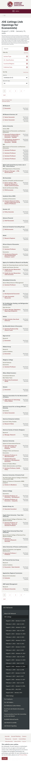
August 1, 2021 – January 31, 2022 (15, 647)
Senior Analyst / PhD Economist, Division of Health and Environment (12, 184)
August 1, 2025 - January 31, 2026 (15, 621)
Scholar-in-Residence (11, 485)
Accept (4, 758)
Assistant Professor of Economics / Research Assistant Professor (11, 524)
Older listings (10, 696)
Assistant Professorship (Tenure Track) (11, 329)
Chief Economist (9, 220)
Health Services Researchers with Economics (13, 273)
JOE (4, 15)
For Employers (8, 699)
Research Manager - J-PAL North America (12, 171)
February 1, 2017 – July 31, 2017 (15, 676)
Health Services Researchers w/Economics (13, 270)
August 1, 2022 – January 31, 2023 (15, 640)
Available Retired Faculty (11, 719)
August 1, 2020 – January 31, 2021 (15, 653)
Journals (7, 736)
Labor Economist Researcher (9, 297)
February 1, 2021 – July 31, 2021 (15, 650)
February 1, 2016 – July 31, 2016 (15, 683)
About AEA (17, 741)
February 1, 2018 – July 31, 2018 (15, 670)
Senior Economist (10, 117)
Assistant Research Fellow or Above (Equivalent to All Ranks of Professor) (12, 202)
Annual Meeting (15, 736)
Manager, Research (10, 434)
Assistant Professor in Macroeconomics (11, 455)
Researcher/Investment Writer (11, 380)
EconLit (15, 739)
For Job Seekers (8, 702)
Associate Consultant (11, 509)
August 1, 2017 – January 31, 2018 (15, 673)
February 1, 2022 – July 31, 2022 (15, 643)
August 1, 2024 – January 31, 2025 (15, 627)
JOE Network (7, 607)
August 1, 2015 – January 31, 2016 (15, 686)
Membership (9, 741)
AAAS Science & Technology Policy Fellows (12, 400)
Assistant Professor (10, 150)
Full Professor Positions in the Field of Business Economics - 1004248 (12, 141)
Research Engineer (10, 238)
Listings (7, 617)
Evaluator (7, 578)
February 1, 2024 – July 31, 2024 (15, 630)
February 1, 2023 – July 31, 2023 (15, 637)
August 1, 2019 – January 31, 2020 (15, 660)
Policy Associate (9, 212)
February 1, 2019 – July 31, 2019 (15, 663)
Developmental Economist (12, 293)
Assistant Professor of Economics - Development (12, 496)
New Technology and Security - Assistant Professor (11, 447)
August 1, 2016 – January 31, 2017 (15, 679)
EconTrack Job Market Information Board (14, 710)
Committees (22, 739)
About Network (10, 613)
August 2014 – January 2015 (14, 692)
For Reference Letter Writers (12, 705)
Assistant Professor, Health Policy (12, 468)
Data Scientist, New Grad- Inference (12, 320)
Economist (8, 108)
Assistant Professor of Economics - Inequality (11, 500)
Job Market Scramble (10, 722)
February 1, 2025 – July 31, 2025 (15, 624)
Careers (24, 736)
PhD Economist (9, 190)
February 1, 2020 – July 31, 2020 (15, 657)
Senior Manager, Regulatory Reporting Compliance (13, 310)
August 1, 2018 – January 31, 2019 (15, 666)
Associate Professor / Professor (11, 553)
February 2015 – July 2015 (13, 689)
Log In (24, 741)
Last (4, 95)
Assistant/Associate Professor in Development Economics (12, 460)
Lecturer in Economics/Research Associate (10, 540)
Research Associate (10, 589)
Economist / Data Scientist (12, 567)
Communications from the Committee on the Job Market (15, 715)
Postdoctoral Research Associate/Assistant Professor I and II (11, 256)
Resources (8, 739)
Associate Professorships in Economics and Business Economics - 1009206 (12, 136)
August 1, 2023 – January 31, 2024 (15, 634)
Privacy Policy (23, 755)
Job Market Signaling (10, 726)
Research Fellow (9, 424)
